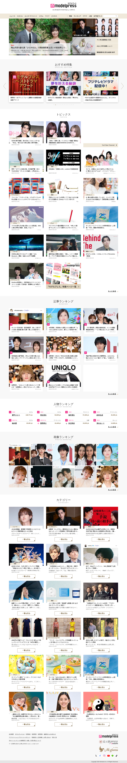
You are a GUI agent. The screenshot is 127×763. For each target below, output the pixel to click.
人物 (90, 16)
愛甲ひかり (16, 415)
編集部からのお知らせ (50, 734)
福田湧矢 (71, 415)
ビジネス (54, 16)
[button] (122, 86)
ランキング (77, 16)
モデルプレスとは (20, 734)
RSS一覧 (54, 737)
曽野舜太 (43, 423)
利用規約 (28, 734)
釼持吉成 (100, 415)
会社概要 (11, 734)
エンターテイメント (31, 16)
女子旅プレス (98, 16)
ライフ (47, 16)
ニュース (12, 16)
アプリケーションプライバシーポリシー (19, 737)
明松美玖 (43, 415)
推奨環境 (34, 734)
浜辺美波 (71, 423)
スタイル (20, 16)
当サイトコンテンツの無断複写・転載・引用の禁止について (25, 740)
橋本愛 (14, 423)
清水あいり (100, 423)
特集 (70, 16)
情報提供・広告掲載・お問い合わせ (41, 737)
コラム (41, 16)
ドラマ (85, 16)
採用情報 (40, 734)
